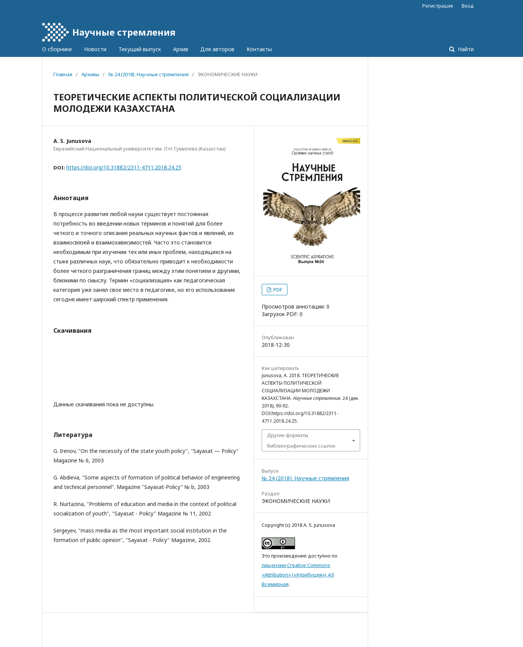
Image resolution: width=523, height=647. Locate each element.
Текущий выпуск (140, 49)
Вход (468, 5)
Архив (180, 49)
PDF (277, 289)
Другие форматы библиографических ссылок (301, 440)
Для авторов (217, 49)
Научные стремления (123, 32)
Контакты (259, 49)
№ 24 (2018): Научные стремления (148, 74)
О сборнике (57, 49)
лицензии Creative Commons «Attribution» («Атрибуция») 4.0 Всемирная (298, 574)
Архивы (90, 74)
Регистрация (437, 5)
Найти (465, 49)
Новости (95, 49)
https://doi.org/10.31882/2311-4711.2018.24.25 (123, 167)
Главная (62, 74)
